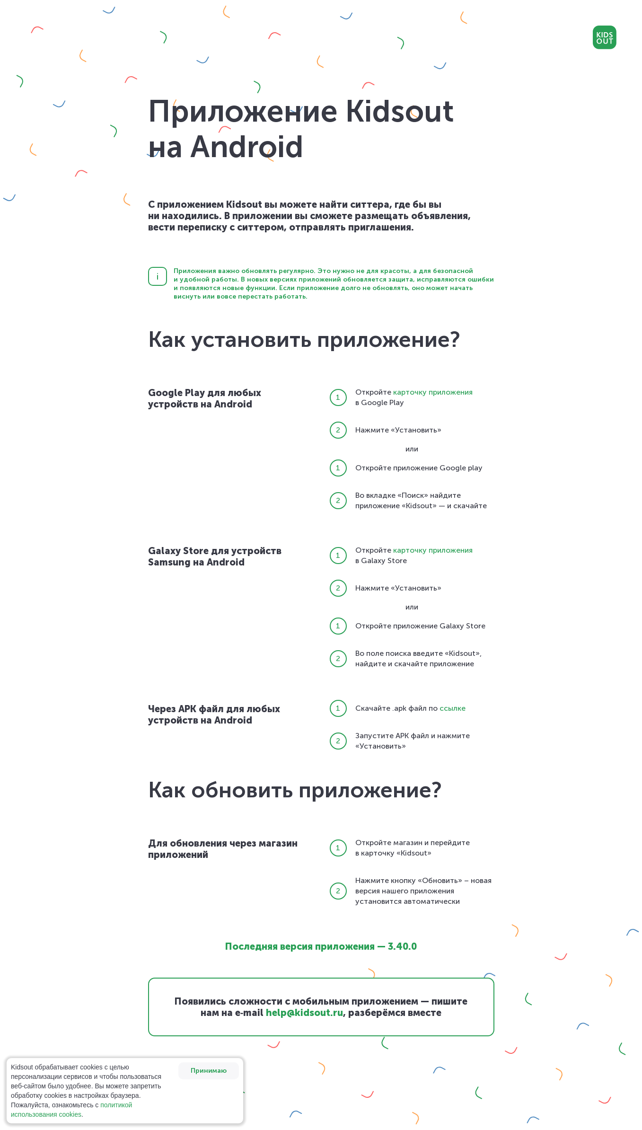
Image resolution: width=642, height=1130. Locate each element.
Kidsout (604, 37)
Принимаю (209, 1071)
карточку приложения (433, 392)
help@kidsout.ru (304, 1012)
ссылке (453, 708)
